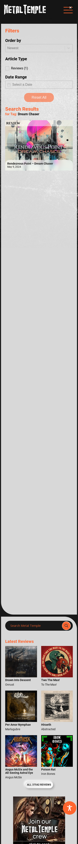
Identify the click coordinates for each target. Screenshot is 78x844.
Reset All (39, 97)
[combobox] (35, 48)
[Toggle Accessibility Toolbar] (69, 808)
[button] (39, 68)
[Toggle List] (68, 48)
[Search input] (34, 626)
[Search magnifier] (66, 625)
